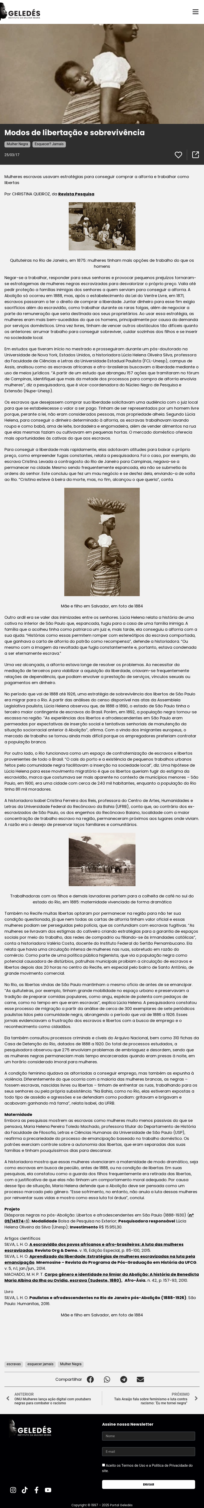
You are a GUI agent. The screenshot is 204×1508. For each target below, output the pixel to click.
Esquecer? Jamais (49, 144)
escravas (14, 1364)
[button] (90, 1379)
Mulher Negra (17, 144)
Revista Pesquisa (76, 193)
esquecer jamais (40, 1364)
